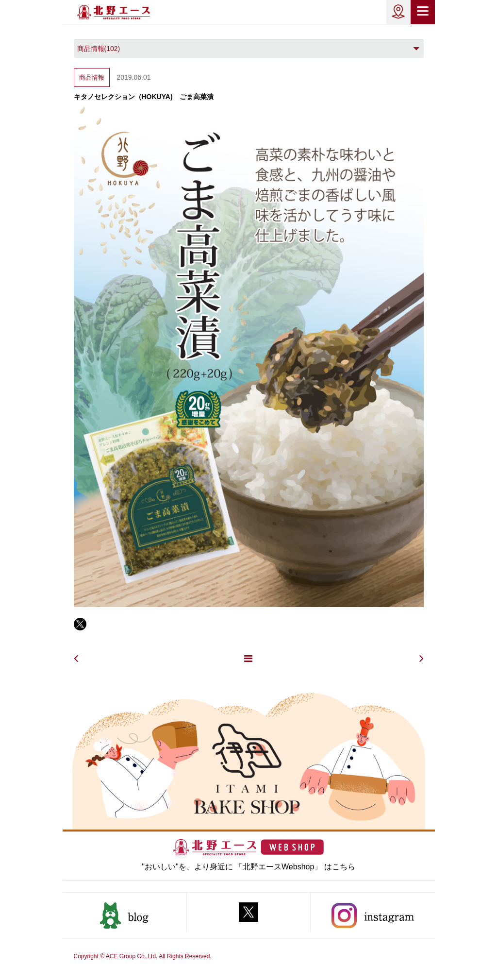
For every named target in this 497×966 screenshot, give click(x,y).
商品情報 (91, 77)
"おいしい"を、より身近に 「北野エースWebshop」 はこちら (248, 867)
